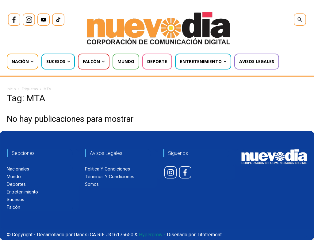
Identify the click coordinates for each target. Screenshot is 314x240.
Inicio (11, 89)
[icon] (14, 19)
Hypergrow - (152, 235)
